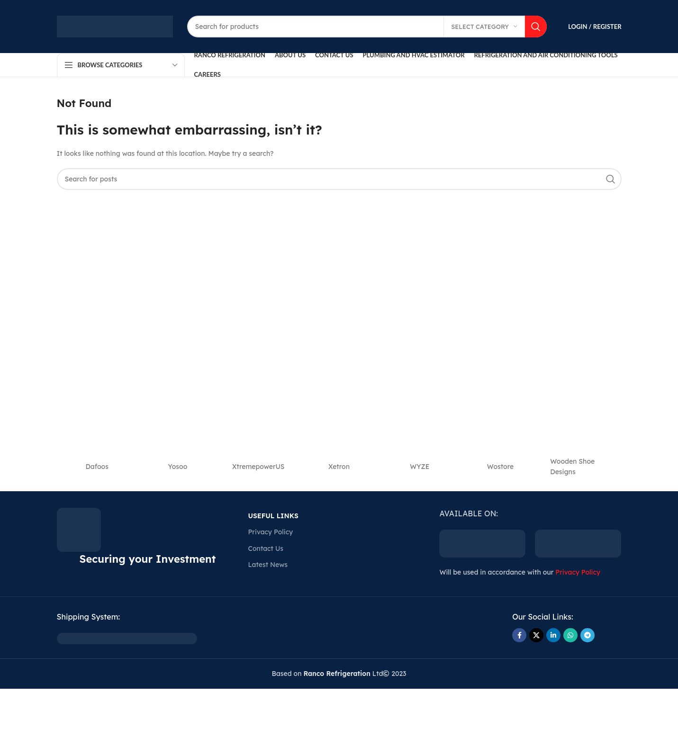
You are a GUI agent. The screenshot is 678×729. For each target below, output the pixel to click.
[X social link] (536, 635)
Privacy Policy (270, 532)
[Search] (367, 26)
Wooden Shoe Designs (572, 466)
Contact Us (265, 548)
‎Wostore (500, 466)
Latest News (267, 564)
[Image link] (127, 638)
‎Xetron (339, 466)
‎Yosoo (178, 466)
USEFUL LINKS (273, 516)
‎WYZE (419, 466)
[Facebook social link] (519, 635)
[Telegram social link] (587, 635)
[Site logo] (115, 26)
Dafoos (96, 466)
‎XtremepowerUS (258, 466)
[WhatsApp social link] (570, 635)
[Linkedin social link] (553, 635)
